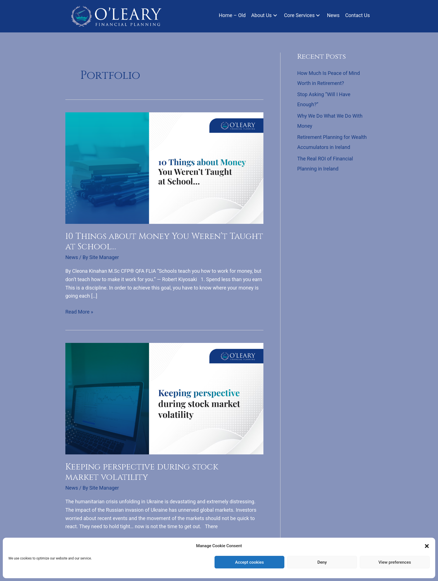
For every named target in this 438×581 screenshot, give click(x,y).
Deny (322, 562)
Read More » (79, 312)
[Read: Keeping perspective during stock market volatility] (164, 398)
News (71, 257)
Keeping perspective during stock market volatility (141, 472)
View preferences (395, 562)
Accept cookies (249, 562)
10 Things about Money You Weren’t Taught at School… (164, 241)
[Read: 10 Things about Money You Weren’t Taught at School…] (164, 167)
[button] (427, 546)
